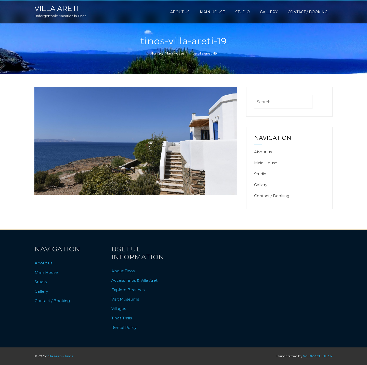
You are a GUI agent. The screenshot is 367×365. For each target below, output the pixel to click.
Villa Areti (56, 8)
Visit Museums (125, 299)
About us (180, 12)
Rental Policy (124, 327)
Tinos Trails (121, 318)
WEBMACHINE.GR (318, 356)
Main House (212, 12)
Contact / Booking (307, 12)
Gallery (269, 12)
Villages (118, 308)
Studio (242, 12)
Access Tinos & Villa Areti (134, 280)
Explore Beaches (128, 289)
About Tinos (123, 270)
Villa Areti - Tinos (59, 356)
